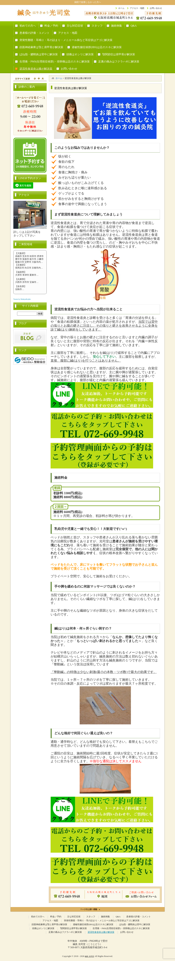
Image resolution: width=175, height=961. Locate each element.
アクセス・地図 (137, 8)
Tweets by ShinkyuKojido (22, 299)
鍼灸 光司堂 (89, 956)
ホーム (121, 8)
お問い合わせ (156, 8)
